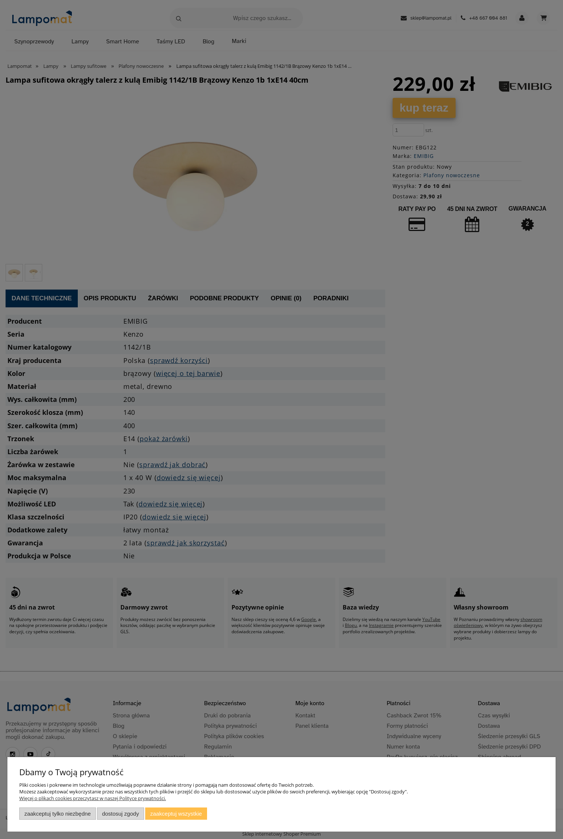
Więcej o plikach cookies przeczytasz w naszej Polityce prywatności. (92, 798)
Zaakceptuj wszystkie (176, 813)
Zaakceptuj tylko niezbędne (57, 813)
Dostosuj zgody (120, 813)
